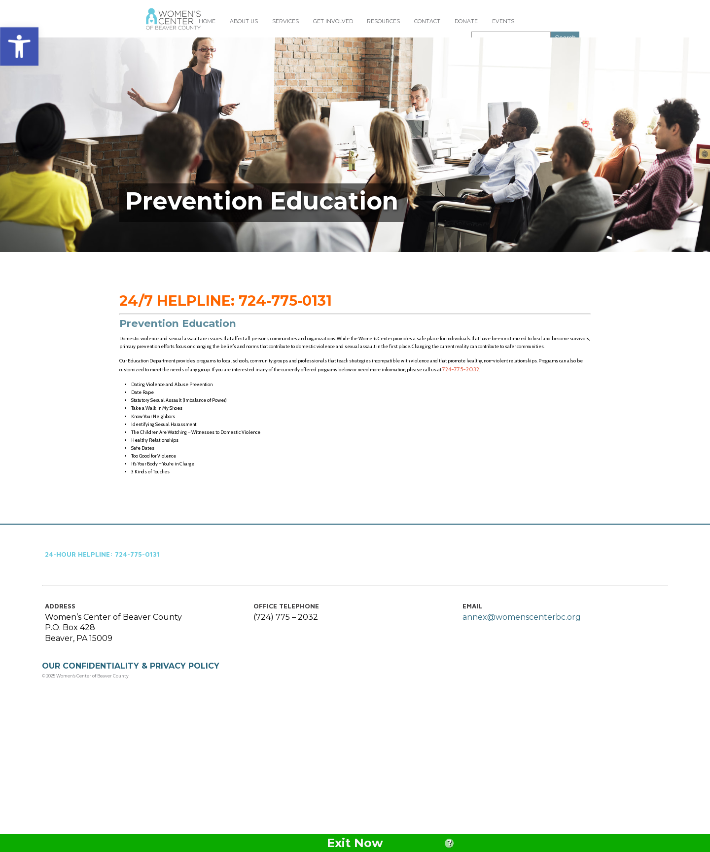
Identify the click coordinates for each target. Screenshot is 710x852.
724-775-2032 (317, 454)
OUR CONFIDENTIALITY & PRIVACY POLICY (138, 787)
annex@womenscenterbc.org (520, 738)
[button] (19, 45)
